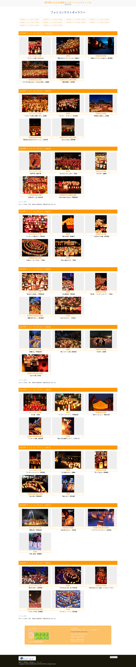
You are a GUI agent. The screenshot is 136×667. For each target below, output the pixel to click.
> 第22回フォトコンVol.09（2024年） (53, 19)
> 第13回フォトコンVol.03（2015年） (99, 22)
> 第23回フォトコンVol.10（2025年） (30, 19)
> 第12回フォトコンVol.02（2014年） (30, 25)
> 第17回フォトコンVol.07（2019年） (99, 19)
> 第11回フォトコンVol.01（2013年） (53, 25)
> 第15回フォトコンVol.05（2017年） (53, 22)
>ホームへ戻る (23, 201)
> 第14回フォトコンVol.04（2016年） (76, 22)
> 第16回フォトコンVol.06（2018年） (30, 22)
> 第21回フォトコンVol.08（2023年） (76, 19)
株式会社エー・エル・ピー (35, 662)
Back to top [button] (113, 657)
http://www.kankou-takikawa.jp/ (79, 631)
